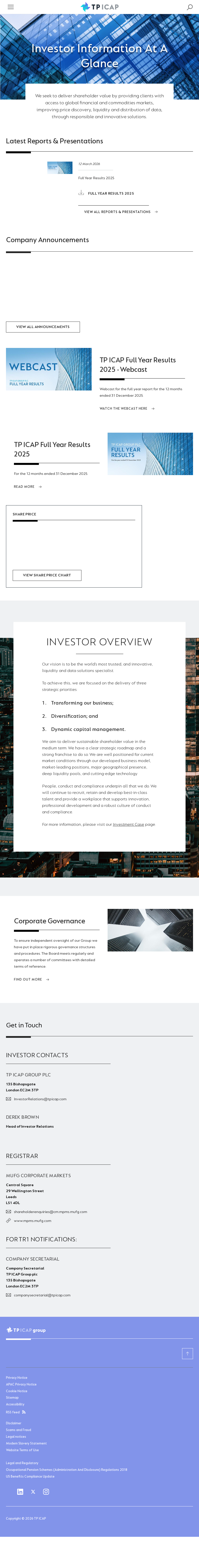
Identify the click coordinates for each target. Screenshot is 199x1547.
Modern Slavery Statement (26, 1443)
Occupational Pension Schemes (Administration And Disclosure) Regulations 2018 (66, 1469)
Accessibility (15, 1404)
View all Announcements (43, 327)
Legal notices (16, 1436)
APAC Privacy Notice (21, 1384)
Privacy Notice (16, 1377)
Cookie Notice (16, 1390)
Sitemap (12, 1397)
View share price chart (47, 575)
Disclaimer (13, 1423)
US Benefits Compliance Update (30, 1476)
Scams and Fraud (18, 1430)
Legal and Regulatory (22, 1463)
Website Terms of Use (22, 1450)
